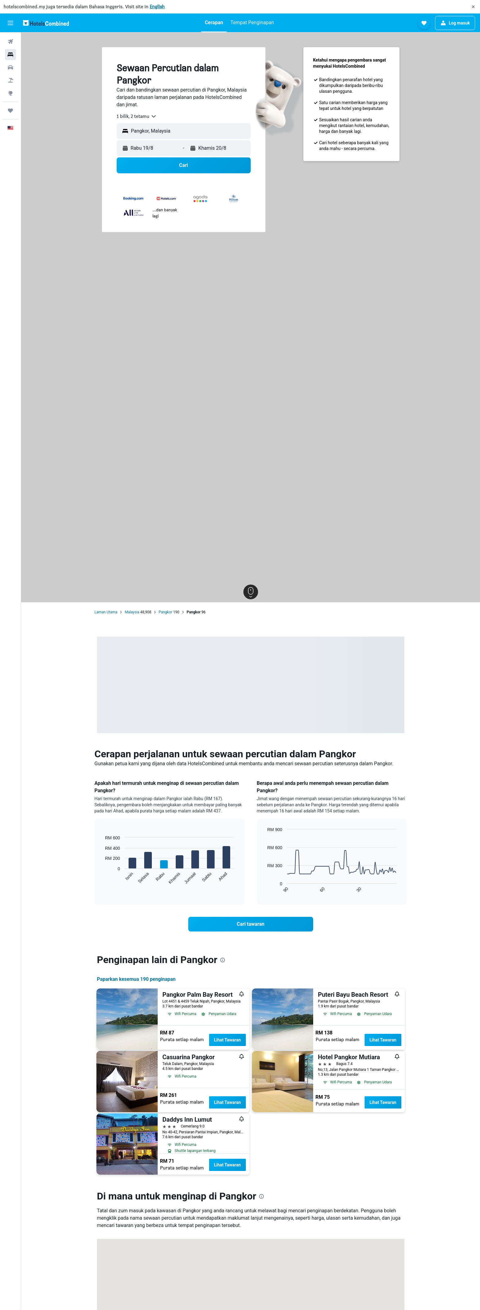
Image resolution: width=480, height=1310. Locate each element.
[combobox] (137, 116)
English (157, 6)
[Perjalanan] (10, 110)
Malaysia (132, 612)
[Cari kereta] (10, 67)
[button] (473, 6)
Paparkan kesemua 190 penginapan (136, 979)
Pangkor (165, 612)
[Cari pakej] (10, 80)
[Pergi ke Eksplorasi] (10, 93)
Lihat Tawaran (227, 1039)
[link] (250, 924)
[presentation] (222, 960)
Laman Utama (106, 612)
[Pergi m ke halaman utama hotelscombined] (46, 23)
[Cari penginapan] (10, 54)
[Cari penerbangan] (10, 42)
